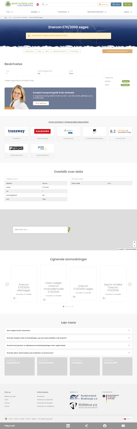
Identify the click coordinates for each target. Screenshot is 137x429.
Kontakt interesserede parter (117, 51)
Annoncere (103, 4)
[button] (37, 4)
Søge (128, 4)
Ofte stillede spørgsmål (45, 419)
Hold (6, 400)
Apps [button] (126, 11)
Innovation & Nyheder (45, 403)
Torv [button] (8, 11)
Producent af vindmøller (45, 406)
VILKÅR (16, 419)
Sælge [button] (34, 11)
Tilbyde (116, 4)
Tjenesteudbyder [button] (95, 11)
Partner (7, 403)
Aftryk (11, 419)
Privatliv (22, 419)
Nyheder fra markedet (45, 400)
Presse (7, 406)
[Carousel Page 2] (65, 306)
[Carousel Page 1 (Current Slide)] (63, 306)
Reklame (34, 419)
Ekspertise (40, 396)
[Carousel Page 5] (72, 306)
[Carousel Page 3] (68, 306)
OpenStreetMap (131, 249)
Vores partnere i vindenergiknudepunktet (68, 122)
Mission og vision (10, 396)
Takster (28, 419)
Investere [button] (62, 11)
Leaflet (120, 249)
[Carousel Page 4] (70, 306)
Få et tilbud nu (41, 103)
